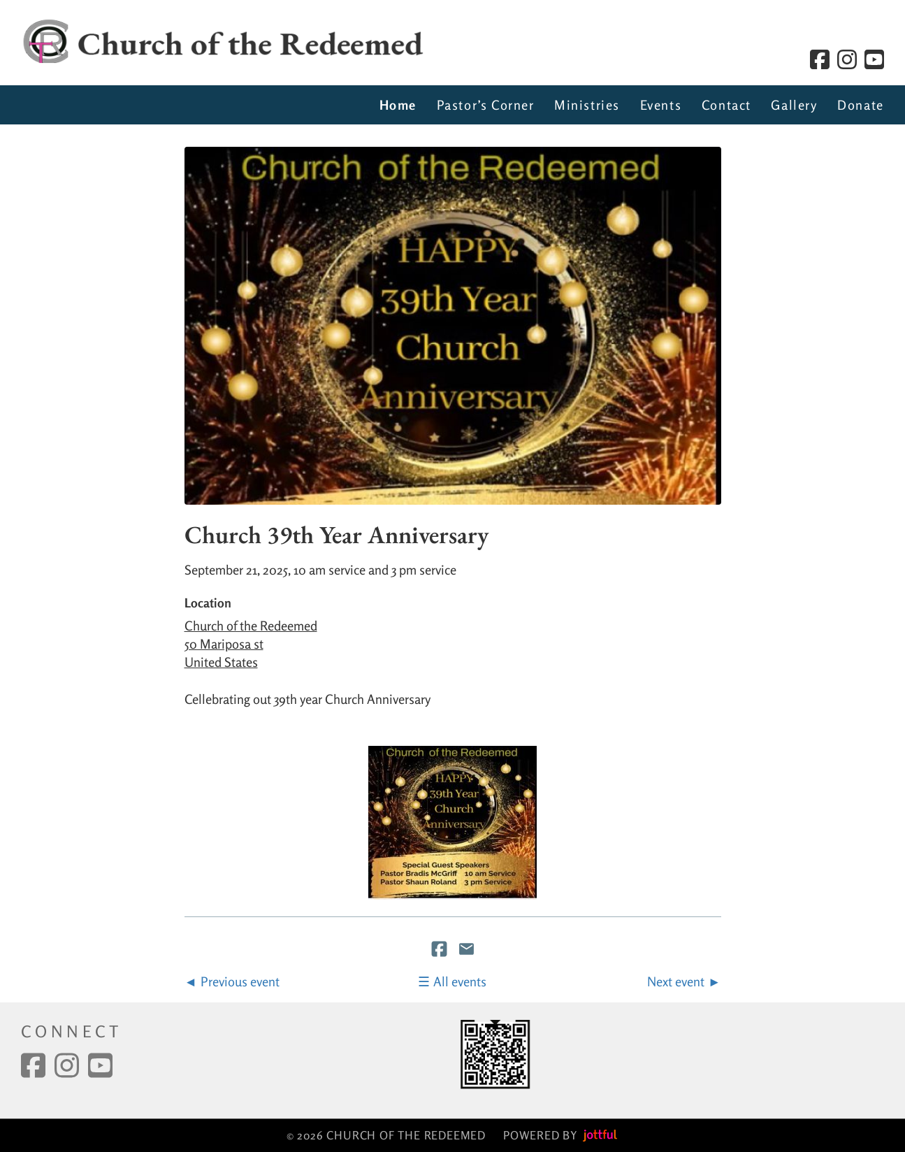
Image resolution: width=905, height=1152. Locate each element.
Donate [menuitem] (860, 105)
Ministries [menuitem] (587, 105)
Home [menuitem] (398, 105)
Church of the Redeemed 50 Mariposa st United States (250, 644)
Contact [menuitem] (726, 105)
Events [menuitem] (661, 105)
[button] (452, 823)
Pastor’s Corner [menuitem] (486, 105)
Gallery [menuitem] (794, 105)
